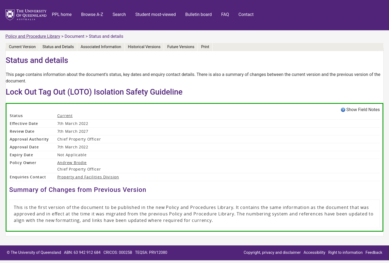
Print (205, 47)
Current (65, 115)
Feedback (373, 252)
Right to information (345, 252)
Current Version (22, 47)
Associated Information (101, 47)
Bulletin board (198, 14)
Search (119, 14)
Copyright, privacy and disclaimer (272, 252)
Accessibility (315, 252)
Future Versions (180, 47)
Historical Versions (144, 47)
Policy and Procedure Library (32, 36)
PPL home (62, 14)
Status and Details (58, 47)
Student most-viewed (155, 14)
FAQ (225, 14)
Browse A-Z (92, 14)
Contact (246, 14)
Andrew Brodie (72, 162)
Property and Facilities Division (88, 176)
